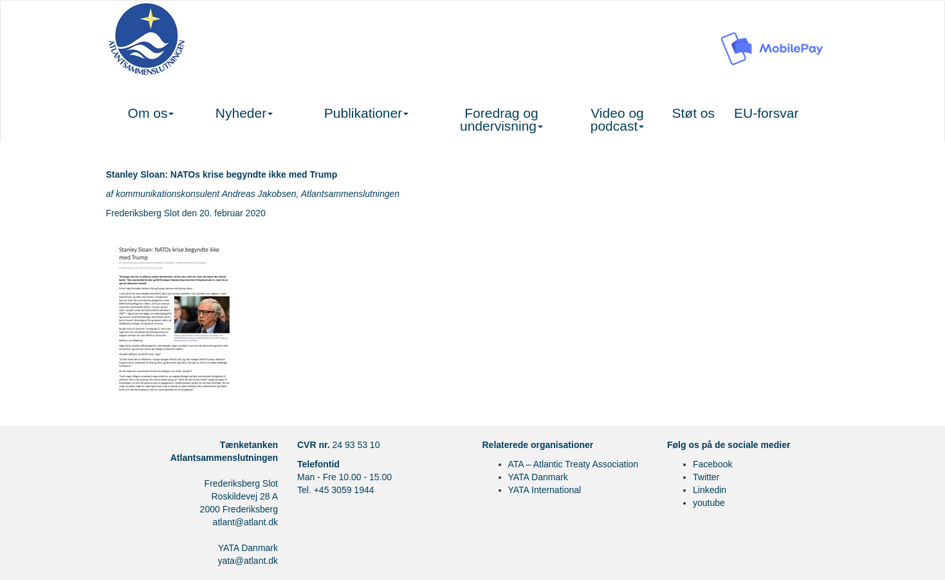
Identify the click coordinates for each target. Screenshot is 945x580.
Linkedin (709, 490)
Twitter (706, 477)
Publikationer (366, 113)
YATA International (545, 490)
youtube (709, 503)
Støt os (693, 113)
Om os (151, 113)
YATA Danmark (538, 477)
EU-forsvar (766, 113)
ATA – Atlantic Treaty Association (573, 464)
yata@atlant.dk (247, 561)
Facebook (712, 464)
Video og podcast (618, 119)
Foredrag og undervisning (501, 119)
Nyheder (244, 113)
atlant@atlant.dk (245, 522)
